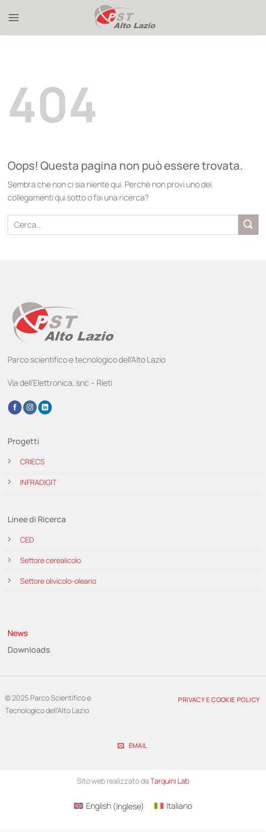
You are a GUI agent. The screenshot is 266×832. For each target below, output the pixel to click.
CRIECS (32, 461)
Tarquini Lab (169, 781)
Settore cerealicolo (50, 560)
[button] (14, 17)
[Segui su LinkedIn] (45, 407)
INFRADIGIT (38, 482)
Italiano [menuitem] (179, 805)
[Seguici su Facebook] (15, 407)
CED (27, 539)
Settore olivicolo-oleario (58, 581)
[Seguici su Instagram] (30, 407)
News (18, 633)
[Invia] (248, 224)
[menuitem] (109, 806)
